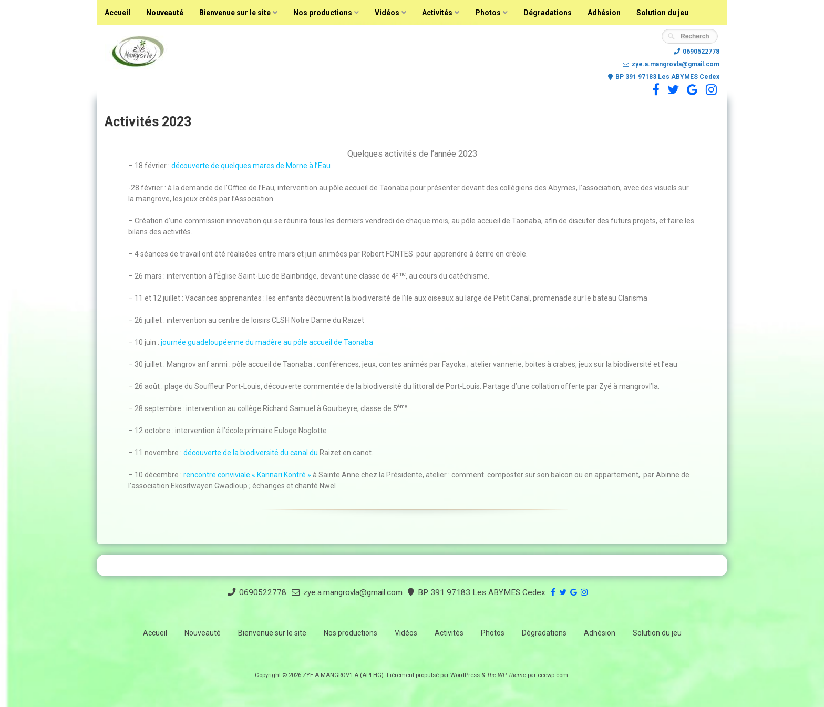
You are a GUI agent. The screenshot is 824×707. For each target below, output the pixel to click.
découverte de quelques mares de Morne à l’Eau (251, 165)
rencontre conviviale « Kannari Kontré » (248, 474)
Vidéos (387, 12)
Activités (437, 12)
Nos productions (322, 12)
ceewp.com (553, 675)
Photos (488, 12)
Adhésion (604, 12)
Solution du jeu (662, 12)
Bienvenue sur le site (235, 12)
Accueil (117, 12)
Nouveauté (164, 12)
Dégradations (547, 12)
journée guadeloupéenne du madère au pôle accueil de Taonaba (267, 342)
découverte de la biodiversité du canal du (250, 452)
